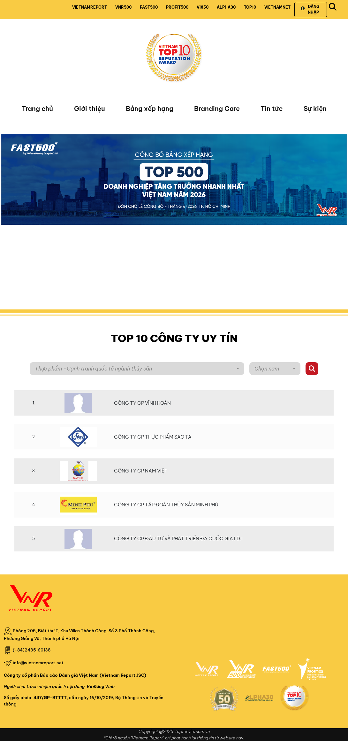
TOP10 (250, 7)
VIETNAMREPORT (89, 7)
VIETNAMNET (277, 7)
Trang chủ (37, 109)
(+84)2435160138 (31, 649)
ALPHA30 (226, 7)
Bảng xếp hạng (149, 109)
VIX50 (202, 7)
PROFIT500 (177, 7)
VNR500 (123, 7)
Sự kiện (315, 109)
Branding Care (217, 109)
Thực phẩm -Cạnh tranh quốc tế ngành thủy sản (93, 368)
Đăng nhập (310, 9)
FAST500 (149, 7)
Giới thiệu (89, 109)
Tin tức (272, 109)
